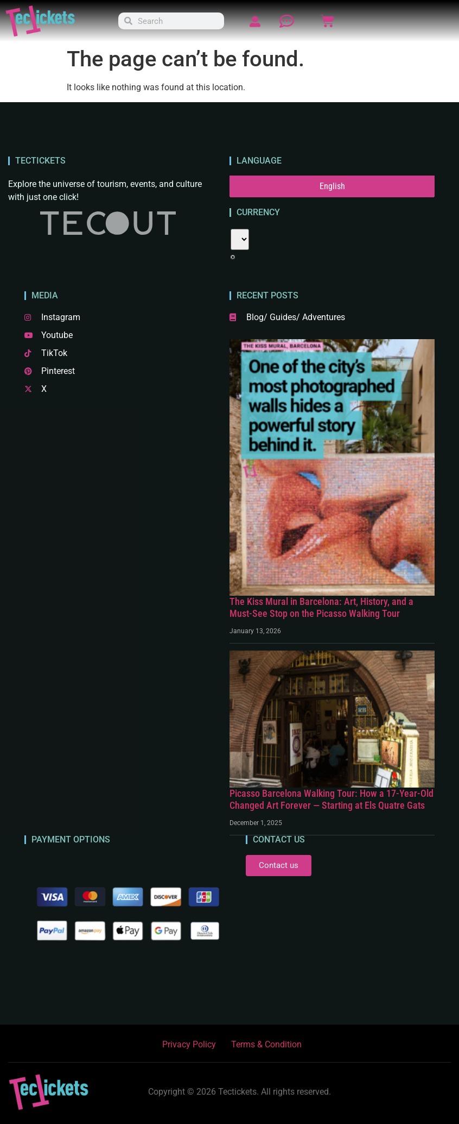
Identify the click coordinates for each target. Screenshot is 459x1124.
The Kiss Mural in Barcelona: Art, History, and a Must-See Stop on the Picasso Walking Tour (321, 607)
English (332, 186)
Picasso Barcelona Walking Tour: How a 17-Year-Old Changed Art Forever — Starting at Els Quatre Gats (331, 799)
